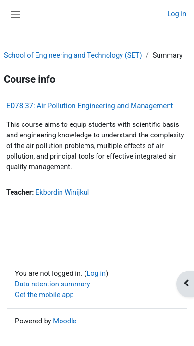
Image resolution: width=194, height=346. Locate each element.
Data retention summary (52, 284)
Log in (176, 14)
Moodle (64, 321)
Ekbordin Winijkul (62, 192)
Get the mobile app (44, 294)
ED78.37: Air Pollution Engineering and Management (89, 105)
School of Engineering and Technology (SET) (73, 55)
